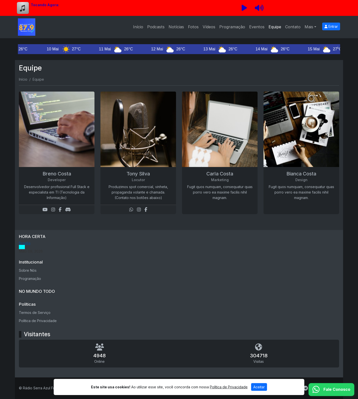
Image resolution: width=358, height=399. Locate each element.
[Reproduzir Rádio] (244, 8)
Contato (293, 26)
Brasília (24, 243)
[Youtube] (45, 209)
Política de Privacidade (38, 321)
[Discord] (68, 209)
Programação (232, 26)
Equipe (274, 26)
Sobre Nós (28, 270)
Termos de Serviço (34, 312)
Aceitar (259, 387)
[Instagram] (53, 209)
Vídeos (209, 26)
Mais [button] (309, 26)
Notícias (176, 26)
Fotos (193, 26)
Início (138, 26)
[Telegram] (305, 388)
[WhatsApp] (131, 209)
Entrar (331, 26)
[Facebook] (60, 209)
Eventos (257, 26)
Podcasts (156, 26)
